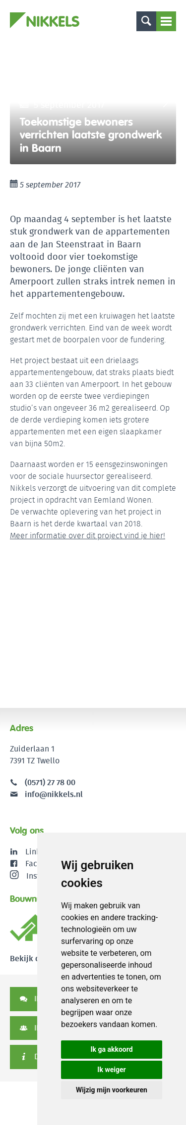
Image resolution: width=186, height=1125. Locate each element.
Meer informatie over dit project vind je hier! (87, 535)
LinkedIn (41, 851)
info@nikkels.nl (46, 794)
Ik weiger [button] (111, 1070)
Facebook (42, 863)
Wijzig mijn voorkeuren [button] (111, 1090)
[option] (93, 102)
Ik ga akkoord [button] (111, 1049)
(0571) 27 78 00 (50, 782)
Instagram (36, 876)
